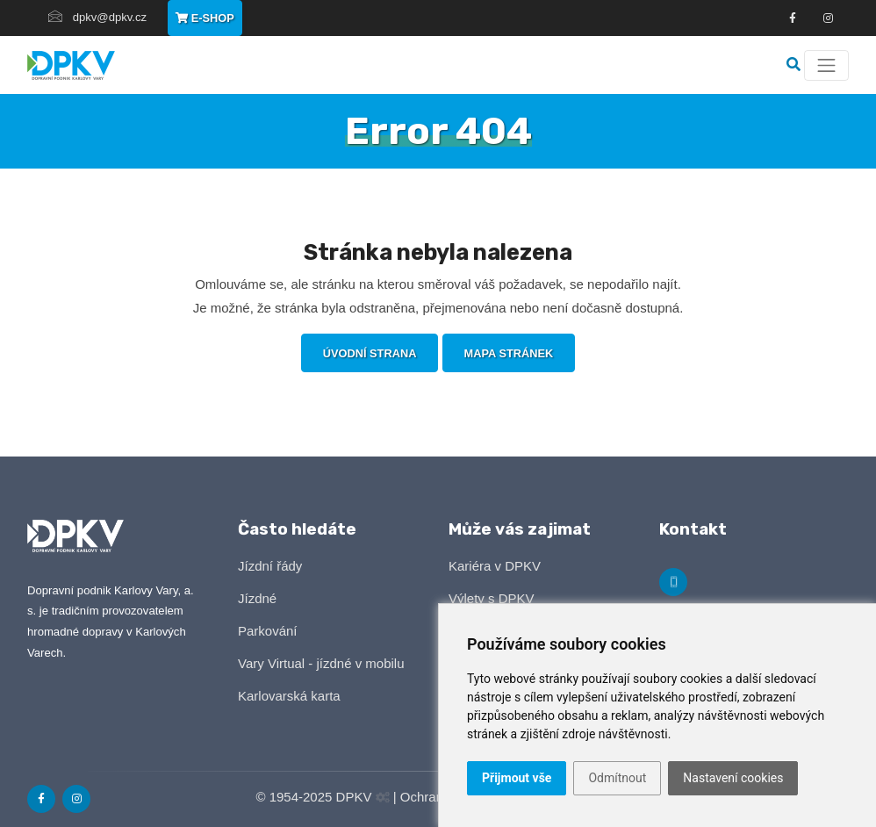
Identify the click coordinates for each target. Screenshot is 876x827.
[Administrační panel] (383, 797)
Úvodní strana (370, 353)
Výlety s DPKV (492, 598)
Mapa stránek (509, 353)
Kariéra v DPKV (495, 565)
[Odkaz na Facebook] (793, 18)
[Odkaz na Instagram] (76, 799)
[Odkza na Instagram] (828, 18)
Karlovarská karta (289, 695)
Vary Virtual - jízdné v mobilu (321, 663)
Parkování (268, 630)
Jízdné (257, 598)
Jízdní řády (270, 565)
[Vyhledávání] (795, 64)
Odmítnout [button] (617, 778)
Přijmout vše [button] (516, 778)
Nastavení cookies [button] (733, 778)
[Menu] (826, 65)
